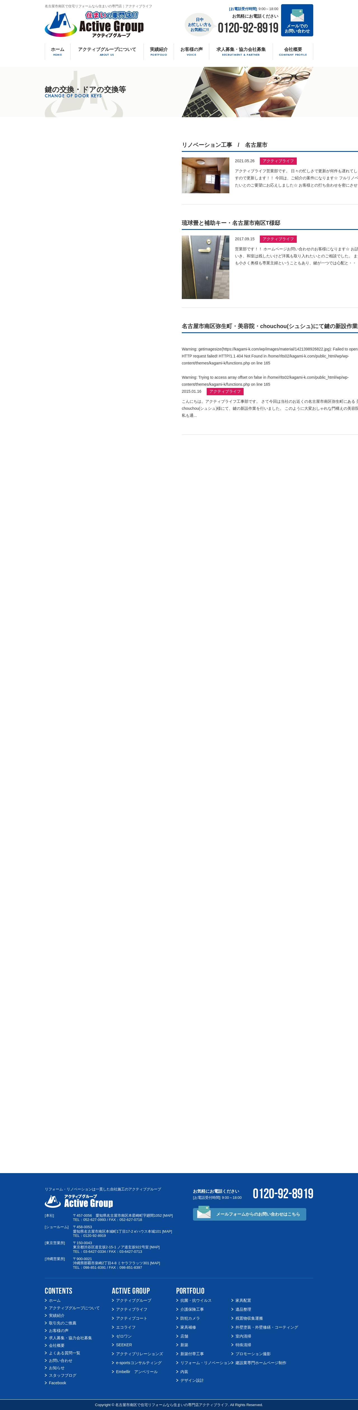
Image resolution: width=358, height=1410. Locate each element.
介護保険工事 (192, 1309)
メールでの (297, 28)
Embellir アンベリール (137, 1371)
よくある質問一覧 (64, 1353)
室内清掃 (243, 1336)
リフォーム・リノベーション (205, 1362)
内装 (184, 1371)
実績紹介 (57, 1315)
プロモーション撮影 (253, 1354)
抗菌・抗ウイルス (196, 1300)
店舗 (184, 1336)
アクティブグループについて (74, 1308)
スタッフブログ (62, 1375)
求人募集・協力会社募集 (70, 1338)
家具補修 (188, 1327)
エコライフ (126, 1327)
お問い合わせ (60, 1360)
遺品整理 (243, 1309)
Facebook (57, 1383)
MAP (168, 1215)
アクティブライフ (278, 161)
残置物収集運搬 (249, 1318)
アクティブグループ (133, 1300)
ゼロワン (124, 1336)
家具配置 (243, 1300)
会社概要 (57, 1345)
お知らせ (57, 1368)
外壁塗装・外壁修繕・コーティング (266, 1327)
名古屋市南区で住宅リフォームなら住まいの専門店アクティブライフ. (172, 1405)
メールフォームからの (258, 1214)
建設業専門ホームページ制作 (260, 1362)
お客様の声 (59, 1330)
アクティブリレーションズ (139, 1354)
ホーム (55, 1300)
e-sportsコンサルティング (139, 1362)
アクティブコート (131, 1318)
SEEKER (124, 1345)
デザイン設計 (192, 1380)
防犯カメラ (190, 1318)
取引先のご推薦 (62, 1323)
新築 (184, 1345)
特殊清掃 (243, 1345)
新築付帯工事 (192, 1354)
